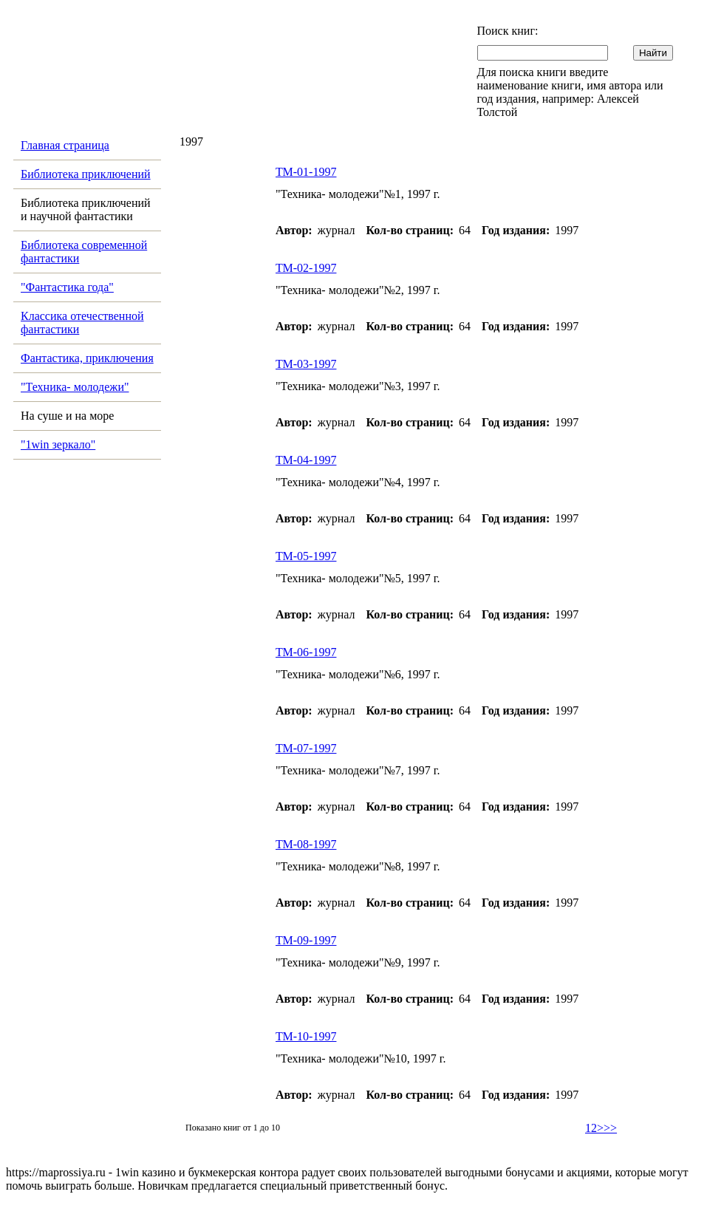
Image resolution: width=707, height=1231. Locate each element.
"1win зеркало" (58, 444)
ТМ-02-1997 (306, 268)
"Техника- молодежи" (75, 387)
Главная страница (65, 145)
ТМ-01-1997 (306, 172)
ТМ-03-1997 (306, 364)
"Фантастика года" (67, 287)
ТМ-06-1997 (306, 652)
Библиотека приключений (86, 174)
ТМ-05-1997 (306, 556)
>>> (607, 1128)
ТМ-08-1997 (306, 844)
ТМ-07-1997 (306, 748)
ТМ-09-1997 (306, 940)
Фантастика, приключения (87, 358)
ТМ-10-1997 (306, 1036)
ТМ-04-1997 (306, 460)
